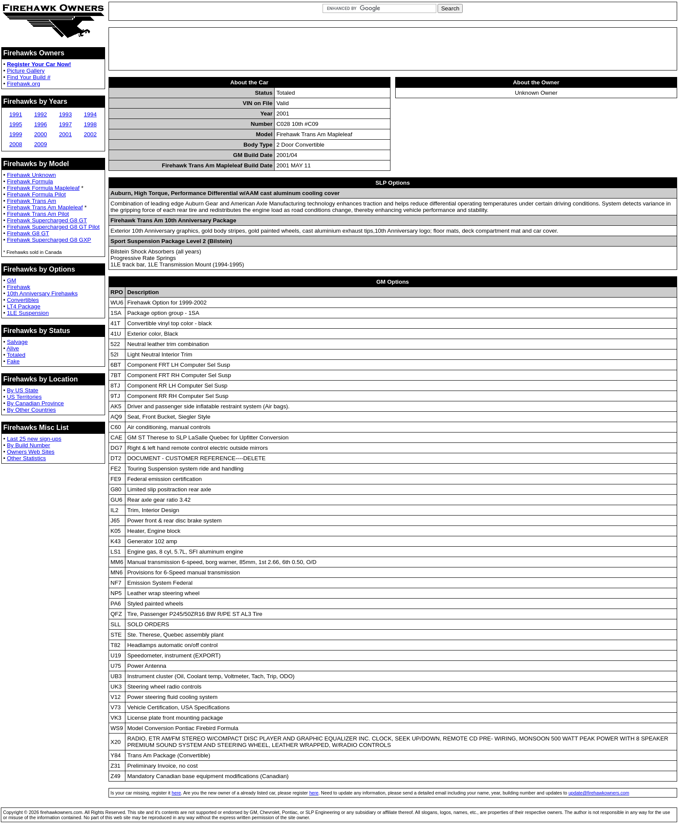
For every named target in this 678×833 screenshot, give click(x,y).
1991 (15, 114)
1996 (40, 124)
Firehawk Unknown (31, 175)
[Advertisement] (392, 48)
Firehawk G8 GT (28, 233)
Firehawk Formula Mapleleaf (43, 188)
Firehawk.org (23, 83)
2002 (90, 134)
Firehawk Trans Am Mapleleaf (45, 207)
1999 (15, 134)
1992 (40, 114)
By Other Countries (31, 410)
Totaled (16, 355)
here (176, 792)
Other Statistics (26, 458)
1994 (90, 114)
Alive (12, 348)
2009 (40, 144)
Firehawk (18, 287)
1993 (65, 114)
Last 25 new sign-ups (34, 439)
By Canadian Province (35, 403)
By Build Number (28, 445)
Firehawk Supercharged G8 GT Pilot (53, 227)
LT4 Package (24, 306)
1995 (15, 124)
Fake (13, 361)
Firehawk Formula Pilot (36, 194)
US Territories (24, 397)
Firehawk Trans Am (31, 201)
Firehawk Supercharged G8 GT (47, 220)
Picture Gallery (26, 70)
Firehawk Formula (30, 181)
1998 (90, 124)
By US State (22, 390)
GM (11, 280)
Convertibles (23, 300)
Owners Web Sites (30, 452)
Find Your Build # (29, 77)
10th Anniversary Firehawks (42, 293)
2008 (15, 144)
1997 (65, 124)
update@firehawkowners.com (599, 792)
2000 (40, 134)
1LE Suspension (28, 313)
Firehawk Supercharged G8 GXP (49, 240)
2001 (65, 134)
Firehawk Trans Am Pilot (38, 214)
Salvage (17, 342)
